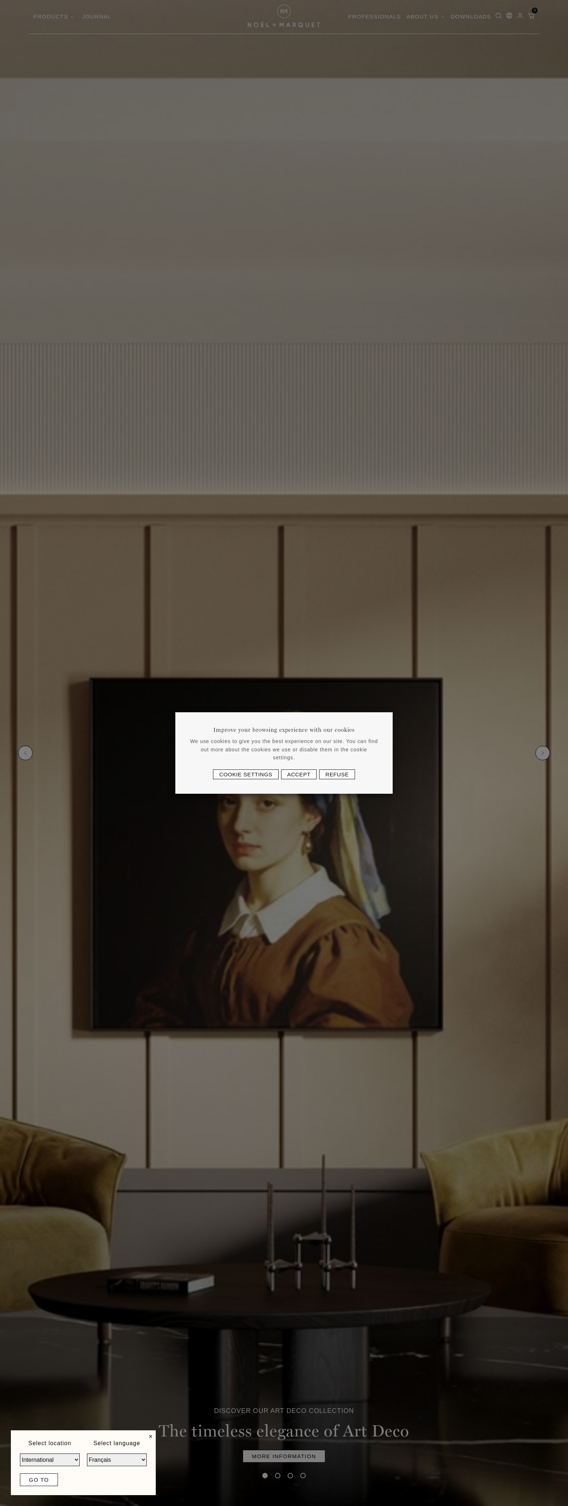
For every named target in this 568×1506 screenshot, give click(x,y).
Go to (39, 1480)
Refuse (336, 774)
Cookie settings (245, 774)
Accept (298, 774)
